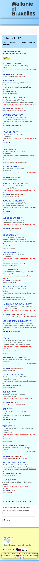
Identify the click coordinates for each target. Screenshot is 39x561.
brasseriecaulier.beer (17, 368)
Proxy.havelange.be (12, 265)
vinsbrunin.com (15, 331)
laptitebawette (11, 127)
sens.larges (10, 231)
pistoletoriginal (11, 475)
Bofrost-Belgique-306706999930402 (16, 404)
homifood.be (14, 91)
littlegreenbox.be (16, 280)
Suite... (17, 558)
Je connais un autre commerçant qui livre (16, 507)
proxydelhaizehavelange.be (19, 263)
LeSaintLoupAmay (12, 145)
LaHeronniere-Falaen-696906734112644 (17, 162)
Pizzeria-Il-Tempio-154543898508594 (16, 76)
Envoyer (7, 520)
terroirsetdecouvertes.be (18, 314)
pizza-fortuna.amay (12, 179)
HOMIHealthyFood (12, 93)
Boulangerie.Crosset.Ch (13, 196)
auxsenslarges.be (16, 228)
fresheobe (10, 492)
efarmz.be (14, 351)
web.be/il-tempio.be (17, 74)
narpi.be (13, 419)
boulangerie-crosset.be (18, 194)
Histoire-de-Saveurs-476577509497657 (17, 299)
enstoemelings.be (16, 385)
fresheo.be (14, 490)
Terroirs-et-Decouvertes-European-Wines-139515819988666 (22, 316)
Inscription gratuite (24, 545)
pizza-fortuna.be (15, 177)
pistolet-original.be (16, 473)
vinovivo (10, 441)
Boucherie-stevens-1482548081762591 (17, 110)
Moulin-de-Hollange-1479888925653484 (17, 458)
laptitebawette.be (16, 125)
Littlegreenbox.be (12, 282)
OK (22, 558)
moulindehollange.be (17, 456)
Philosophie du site (9, 545)
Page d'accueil (7, 537)
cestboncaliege (11, 248)
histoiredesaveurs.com (17, 297)
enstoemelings (11, 387)
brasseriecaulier (11, 370)
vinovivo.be (14, 439)
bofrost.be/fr (14, 402)
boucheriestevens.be (17, 108)
